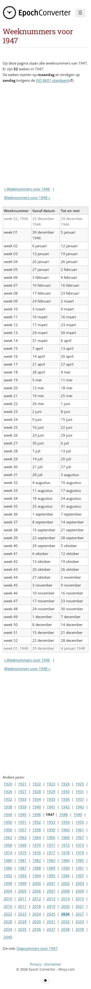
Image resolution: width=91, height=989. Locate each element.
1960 (65, 829)
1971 (51, 845)
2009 (79, 891)
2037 (51, 929)
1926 (8, 791)
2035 (22, 929)
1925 (79, 783)
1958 (36, 829)
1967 (79, 837)
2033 (79, 921)
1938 (8, 806)
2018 (36, 906)
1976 (36, 852)
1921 (22, 783)
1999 (22, 883)
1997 (79, 875)
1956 (8, 829)
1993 (22, 875)
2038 (65, 929)
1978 (65, 852)
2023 (22, 914)
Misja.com (66, 969)
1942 (65, 806)
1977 (51, 852)
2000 (36, 883)
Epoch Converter (42, 969)
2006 (36, 891)
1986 (8, 868)
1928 (36, 791)
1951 (22, 822)
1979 (79, 852)
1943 (79, 806)
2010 (8, 898)
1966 (65, 837)
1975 (22, 852)
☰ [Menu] (80, 12)
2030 (36, 921)
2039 (79, 929)
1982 (36, 860)
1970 (36, 845)
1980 (8, 860)
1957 (22, 829)
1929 (51, 791)
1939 (22, 806)
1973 (79, 845)
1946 (36, 814)
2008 (65, 891)
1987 (22, 868)
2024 (36, 914)
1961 (79, 829)
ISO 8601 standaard (52, 80)
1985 (79, 860)
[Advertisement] (45, 135)
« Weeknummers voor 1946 (27, 189)
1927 (22, 791)
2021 (79, 906)
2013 (51, 898)
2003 (79, 883)
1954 (65, 822)
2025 (51, 914)
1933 (22, 799)
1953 (51, 822)
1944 (8, 814)
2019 (51, 906)
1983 (51, 860)
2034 (8, 929)
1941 (51, 806)
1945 (22, 814)
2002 (65, 883)
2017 (22, 906)
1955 (79, 822)
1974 (8, 852)
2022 (8, 914)
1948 (63, 814)
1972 (65, 845)
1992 (8, 875)
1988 (36, 868)
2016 (8, 906)
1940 (36, 806)
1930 (65, 791)
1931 (79, 791)
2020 (65, 906)
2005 (22, 891)
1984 (65, 860)
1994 (36, 875)
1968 (8, 845)
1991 (79, 868)
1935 (51, 799)
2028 (8, 921)
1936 (65, 799)
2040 (8, 936)
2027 (79, 914)
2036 (36, 929)
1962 (8, 837)
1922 (36, 783)
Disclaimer (52, 964)
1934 (36, 799)
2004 (8, 891)
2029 (22, 921)
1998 (8, 883)
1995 (51, 875)
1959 (51, 829)
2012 (36, 898)
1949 (78, 814)
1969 (22, 845)
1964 (36, 837)
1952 (36, 822)
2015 (79, 898)
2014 (65, 898)
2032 (65, 921)
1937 (79, 799)
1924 (65, 783)
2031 (51, 921)
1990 (65, 868)
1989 (51, 868)
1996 (65, 875)
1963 (22, 837)
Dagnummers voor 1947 (37, 948)
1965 (51, 837)
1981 (22, 860)
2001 (51, 883)
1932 (8, 799)
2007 (51, 891)
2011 (22, 898)
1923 (51, 783)
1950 (8, 822)
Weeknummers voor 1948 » (27, 197)
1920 (8, 783)
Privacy (35, 964)
